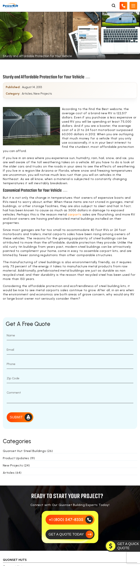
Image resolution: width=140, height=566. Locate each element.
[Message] (70, 395)
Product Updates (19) (19, 458)
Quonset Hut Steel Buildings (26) (28, 451)
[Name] (70, 335)
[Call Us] (123, 6)
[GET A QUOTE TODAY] (70, 534)
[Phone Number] (70, 364)
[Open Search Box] (113, 6)
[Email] (70, 350)
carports (74, 214)
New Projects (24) (16, 465)
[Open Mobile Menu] (133, 6)
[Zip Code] (70, 378)
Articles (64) (12, 472)
